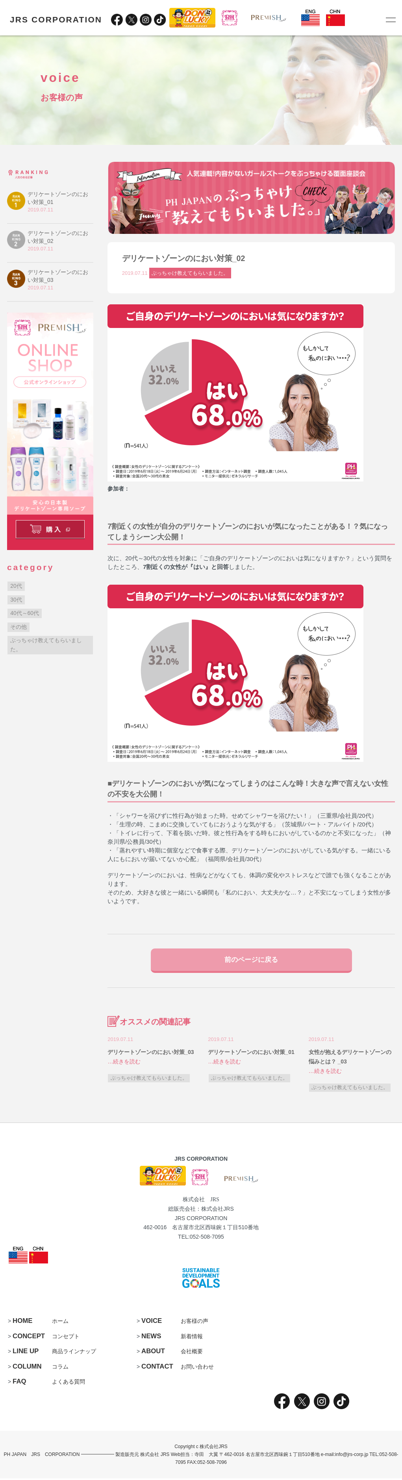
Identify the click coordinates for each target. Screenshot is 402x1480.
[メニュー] (390, 19)
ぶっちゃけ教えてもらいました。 (190, 273)
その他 (18, 627)
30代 (16, 599)
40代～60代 (24, 613)
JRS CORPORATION (56, 19)
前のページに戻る (251, 960)
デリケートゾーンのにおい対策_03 (150, 1054)
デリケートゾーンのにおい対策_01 (251, 1054)
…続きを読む (124, 1063)
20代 (16, 586)
